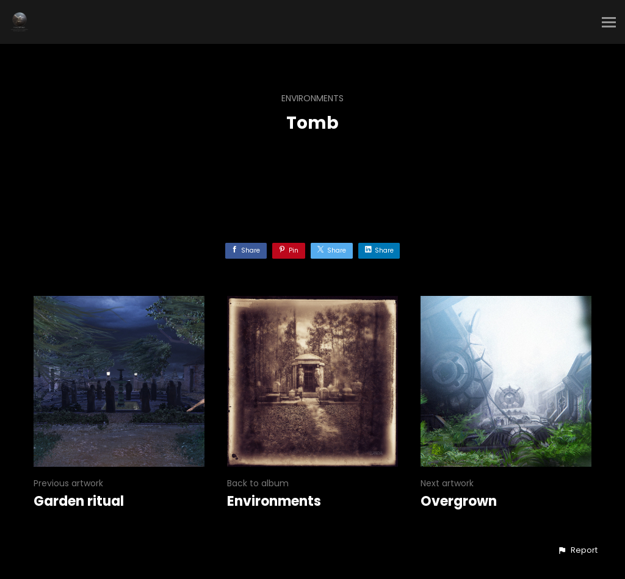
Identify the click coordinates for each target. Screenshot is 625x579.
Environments (312, 98)
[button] (577, 550)
